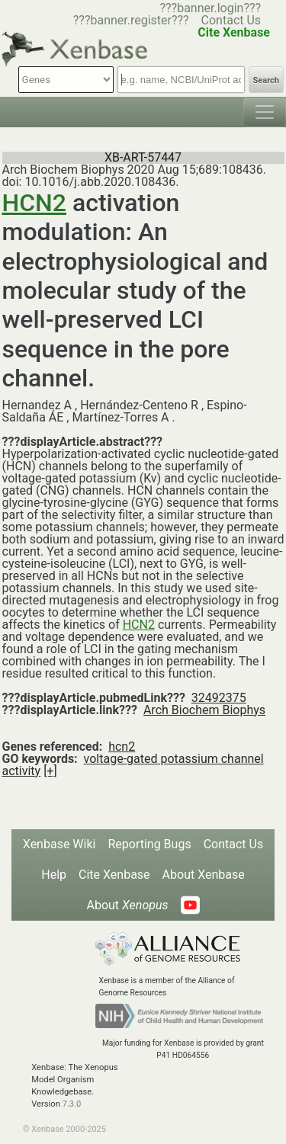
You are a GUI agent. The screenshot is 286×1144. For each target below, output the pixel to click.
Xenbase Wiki (59, 844)
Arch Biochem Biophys (204, 710)
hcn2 (121, 746)
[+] (50, 771)
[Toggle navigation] (264, 112)
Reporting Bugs (149, 844)
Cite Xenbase (114, 874)
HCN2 (34, 202)
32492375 (218, 698)
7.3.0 (72, 1104)
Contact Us (231, 20)
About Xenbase (203, 874)
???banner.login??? (210, 8)
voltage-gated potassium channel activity (133, 764)
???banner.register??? (131, 20)
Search (266, 80)
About (127, 905)
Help (53, 874)
